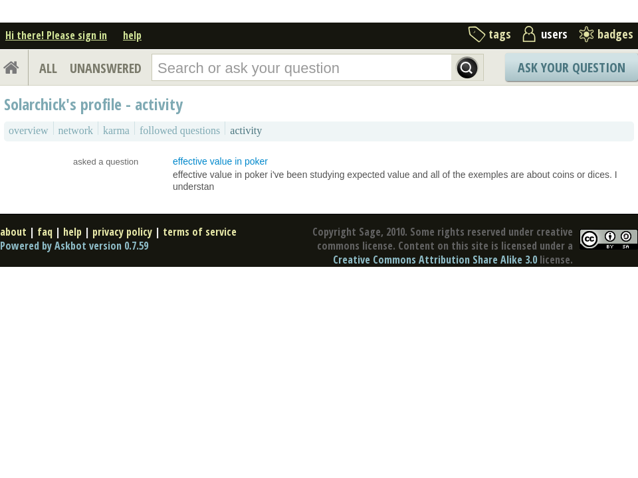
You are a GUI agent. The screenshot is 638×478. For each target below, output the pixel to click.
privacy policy (122, 231)
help (132, 35)
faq (45, 231)
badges (615, 34)
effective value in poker (220, 161)
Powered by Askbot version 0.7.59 (74, 245)
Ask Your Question (571, 67)
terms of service (200, 231)
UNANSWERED (106, 68)
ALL (48, 68)
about (13, 231)
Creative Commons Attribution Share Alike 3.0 (435, 259)
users (554, 34)
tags (499, 34)
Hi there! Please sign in (56, 35)
